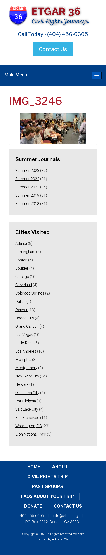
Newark (21, 384)
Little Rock (24, 343)
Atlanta (21, 243)
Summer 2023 (27, 170)
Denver (21, 309)
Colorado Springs (29, 293)
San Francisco (27, 417)
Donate (33, 506)
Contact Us (53, 49)
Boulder (21, 268)
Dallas (20, 301)
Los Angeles (25, 351)
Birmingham (25, 251)
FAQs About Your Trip (47, 496)
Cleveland (23, 285)
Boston (21, 260)
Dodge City (24, 318)
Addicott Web (61, 539)
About (60, 466)
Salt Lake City (26, 409)
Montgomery (26, 367)
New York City (27, 376)
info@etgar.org (65, 515)
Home (33, 466)
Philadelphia (25, 401)
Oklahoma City (27, 392)
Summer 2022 (27, 178)
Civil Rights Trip (47, 476)
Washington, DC (28, 426)
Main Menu (15, 75)
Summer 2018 (27, 203)
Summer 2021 (27, 187)
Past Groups (47, 486)
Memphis (23, 359)
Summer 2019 (27, 195)
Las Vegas (24, 334)
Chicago (22, 276)
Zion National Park (30, 434)
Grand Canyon (27, 326)
